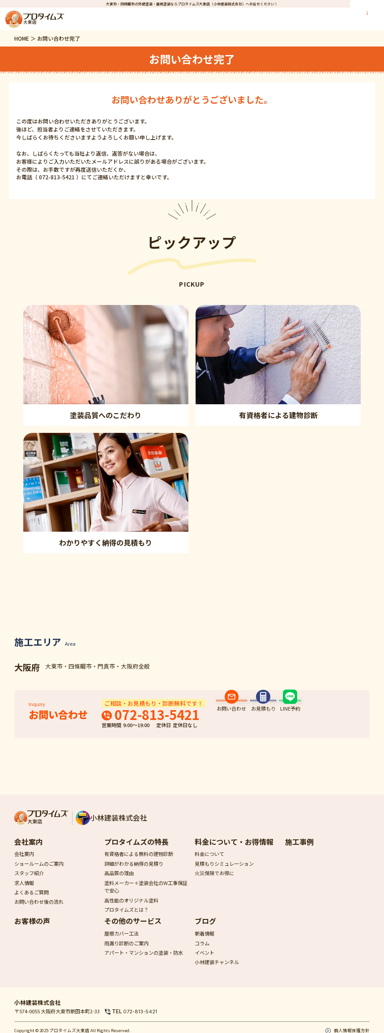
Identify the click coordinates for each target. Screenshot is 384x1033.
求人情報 (24, 891)
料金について (209, 862)
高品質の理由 (119, 881)
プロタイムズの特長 (136, 850)
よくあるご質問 (31, 900)
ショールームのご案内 (39, 872)
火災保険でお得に (214, 881)
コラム (202, 951)
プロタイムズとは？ (126, 918)
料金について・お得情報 (234, 850)
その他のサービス (133, 930)
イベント (204, 961)
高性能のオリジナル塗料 (131, 908)
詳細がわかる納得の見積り (133, 872)
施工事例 (299, 850)
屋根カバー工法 (121, 942)
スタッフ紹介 (29, 881)
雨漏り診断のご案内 (126, 951)
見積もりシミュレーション (224, 872)
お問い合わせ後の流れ (39, 910)
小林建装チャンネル (217, 970)
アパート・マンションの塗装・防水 (143, 961)
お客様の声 (32, 930)
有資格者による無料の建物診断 (138, 862)
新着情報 (204, 942)
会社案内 (28, 850)
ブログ (205, 930)
